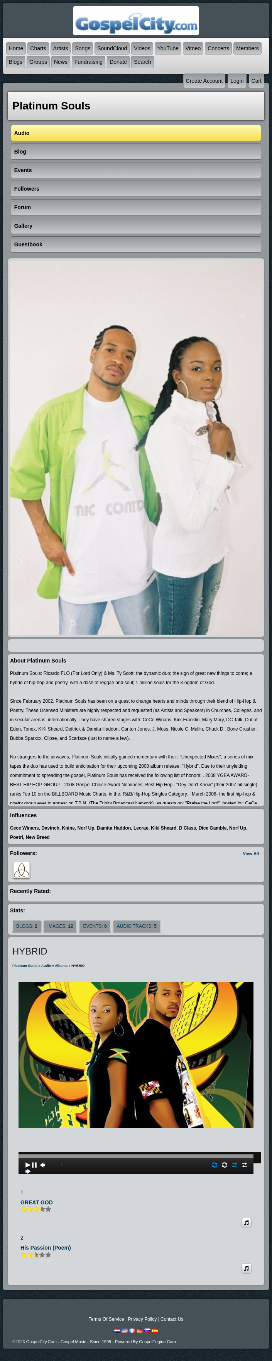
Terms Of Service (106, 1319)
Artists (60, 48)
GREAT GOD (36, 1202)
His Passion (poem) (45, 1248)
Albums (61, 966)
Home (16, 48)
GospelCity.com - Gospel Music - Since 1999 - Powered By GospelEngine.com (101, 1341)
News (61, 62)
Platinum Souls (24, 966)
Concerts (218, 48)
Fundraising (88, 62)
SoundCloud (112, 48)
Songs (82, 48)
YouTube (168, 48)
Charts (38, 48)
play (136, 1134)
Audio (46, 966)
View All (251, 853)
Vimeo (193, 48)
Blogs (15, 62)
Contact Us (171, 1319)
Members (247, 48)
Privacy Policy (142, 1319)
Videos (142, 48)
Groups (38, 62)
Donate (118, 62)
